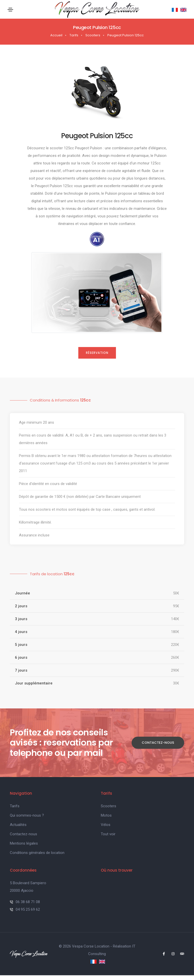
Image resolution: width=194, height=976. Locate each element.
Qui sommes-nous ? (27, 816)
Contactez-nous (158, 743)
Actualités (18, 825)
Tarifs (73, 36)
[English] (182, 9)
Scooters (92, 36)
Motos (106, 816)
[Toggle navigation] (10, 10)
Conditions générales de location (37, 853)
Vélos (105, 825)
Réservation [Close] (97, 353)
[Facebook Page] (161, 954)
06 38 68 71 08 (25, 902)
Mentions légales (24, 844)
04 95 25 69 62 (25, 910)
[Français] (174, 9)
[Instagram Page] (171, 954)
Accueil (56, 36)
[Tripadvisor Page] (180, 954)
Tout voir (108, 835)
